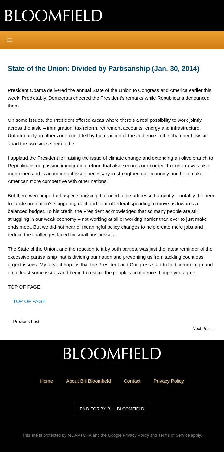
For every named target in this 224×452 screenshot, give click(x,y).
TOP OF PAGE (24, 287)
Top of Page (29, 301)
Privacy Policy (136, 435)
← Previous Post (23, 321)
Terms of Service (174, 435)
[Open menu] (9, 40)
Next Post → (204, 328)
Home (46, 381)
